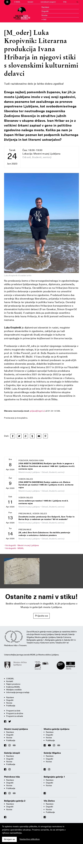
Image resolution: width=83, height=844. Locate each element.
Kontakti (30, 2)
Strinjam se (9, 839)
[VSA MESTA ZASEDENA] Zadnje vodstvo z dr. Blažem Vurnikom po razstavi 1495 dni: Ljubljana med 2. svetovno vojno (46, 485)
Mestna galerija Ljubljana (56, 729)
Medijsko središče (14, 689)
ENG (64, 2)
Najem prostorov (13, 684)
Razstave (45, 7)
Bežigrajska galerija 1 (54, 776)
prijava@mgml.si (37, 411)
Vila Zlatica (49, 800)
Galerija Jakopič (12, 753)
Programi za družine (14, 713)
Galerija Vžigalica (52, 753)
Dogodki (45, 11)
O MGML (17, 2)
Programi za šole (13, 710)
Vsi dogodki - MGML (14, 548)
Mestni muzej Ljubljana (16, 729)
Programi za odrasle (14, 716)
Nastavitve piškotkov (29, 839)
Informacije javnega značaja (17, 692)
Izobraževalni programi (48, 2)
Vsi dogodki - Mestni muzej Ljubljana (22, 545)
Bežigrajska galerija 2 (14, 800)
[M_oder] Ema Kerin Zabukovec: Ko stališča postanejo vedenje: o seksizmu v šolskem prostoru (44, 534)
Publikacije (10, 705)
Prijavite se (41, 615)
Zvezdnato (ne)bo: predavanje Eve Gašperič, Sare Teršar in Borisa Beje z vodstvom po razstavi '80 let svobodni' (46, 518)
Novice (44, 15)
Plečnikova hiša (12, 776)
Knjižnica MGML (13, 687)
